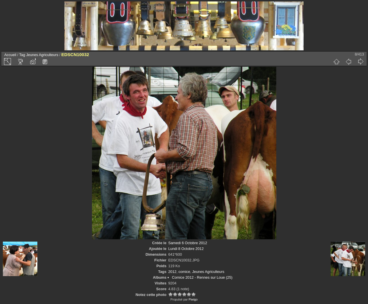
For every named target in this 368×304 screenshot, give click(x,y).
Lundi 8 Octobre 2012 (186, 248)
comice (184, 271)
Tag (22, 55)
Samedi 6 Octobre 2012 (187, 243)
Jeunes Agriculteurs (42, 55)
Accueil (10, 55)
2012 (172, 271)
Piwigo (193, 299)
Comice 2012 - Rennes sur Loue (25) (202, 277)
